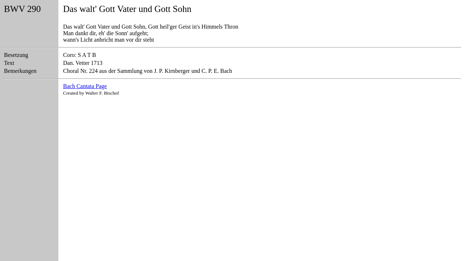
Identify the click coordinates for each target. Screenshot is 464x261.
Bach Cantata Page (85, 86)
